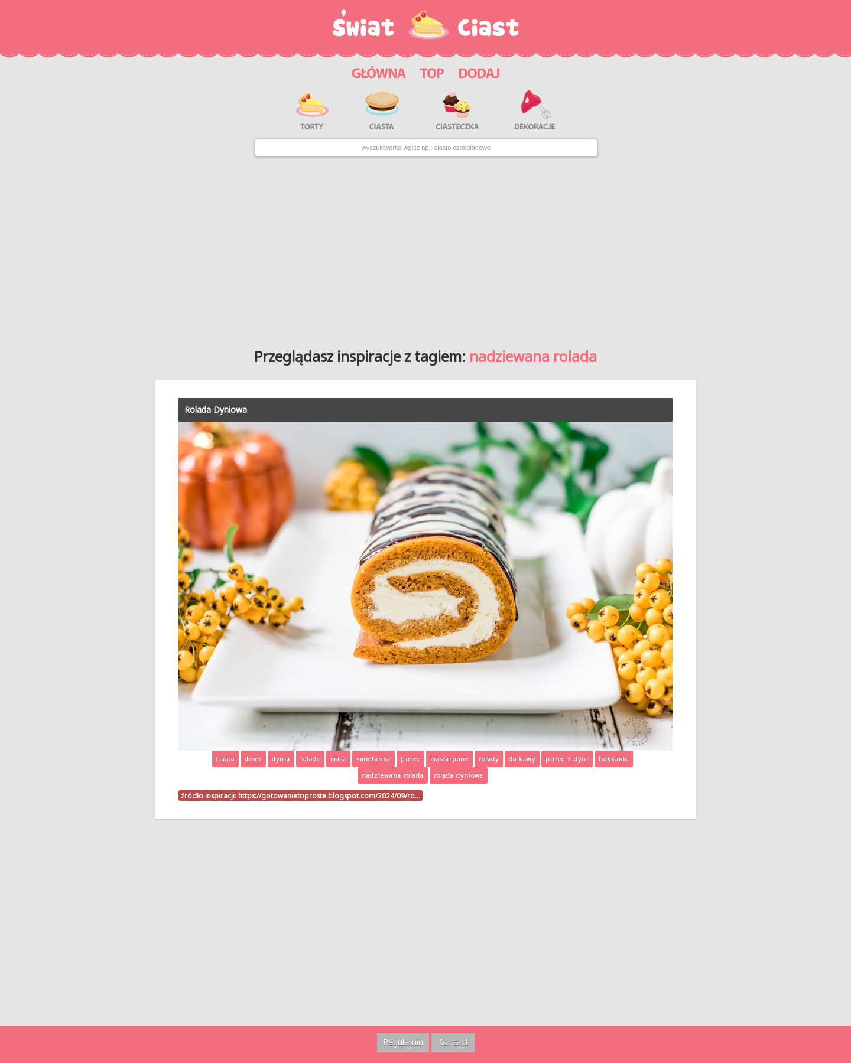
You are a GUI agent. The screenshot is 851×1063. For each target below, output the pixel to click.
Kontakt (453, 1042)
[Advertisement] (425, 247)
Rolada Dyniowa (215, 409)
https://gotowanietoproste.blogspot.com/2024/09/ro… (329, 795)
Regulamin (403, 1042)
